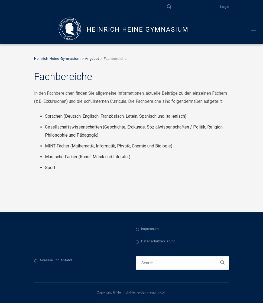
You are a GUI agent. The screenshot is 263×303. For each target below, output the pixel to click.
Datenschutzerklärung (158, 241)
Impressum (150, 229)
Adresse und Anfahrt (56, 260)
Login (224, 7)
